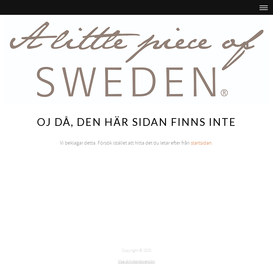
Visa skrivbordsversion (136, 261)
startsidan (201, 143)
